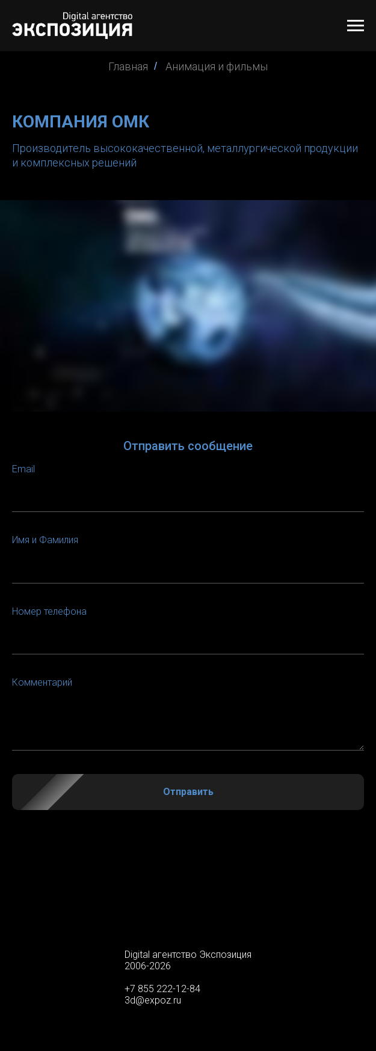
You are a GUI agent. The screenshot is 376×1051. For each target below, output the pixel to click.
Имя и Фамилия (45, 540)
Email (23, 469)
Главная (128, 66)
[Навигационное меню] (355, 26)
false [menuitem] (188, 908)
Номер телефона (49, 611)
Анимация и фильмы (216, 66)
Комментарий (42, 682)
